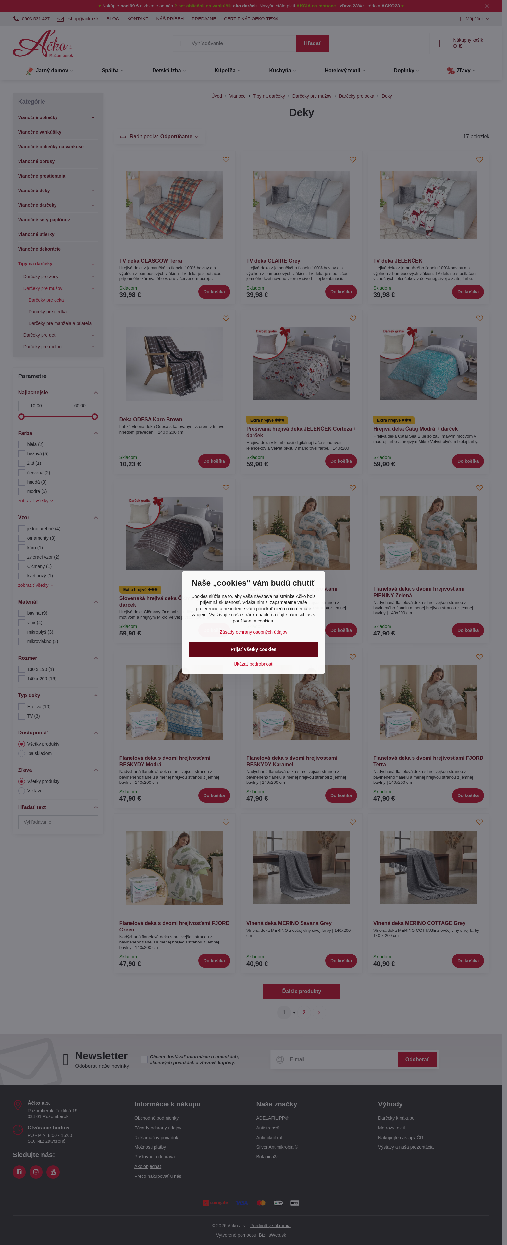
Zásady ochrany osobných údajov (254, 632)
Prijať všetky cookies (254, 649)
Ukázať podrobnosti (253, 664)
